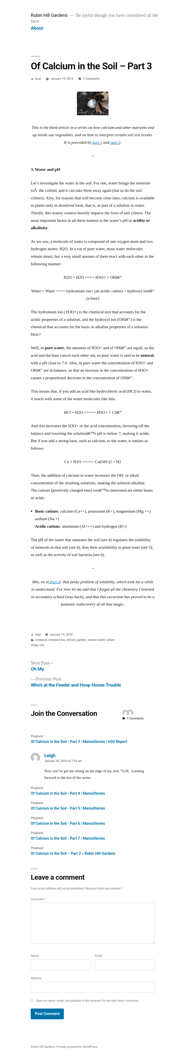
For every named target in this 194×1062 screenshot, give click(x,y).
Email (98, 956)
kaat (38, 78)
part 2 (115, 142)
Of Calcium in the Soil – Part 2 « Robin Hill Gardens (73, 853)
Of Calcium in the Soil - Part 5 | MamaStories (68, 808)
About (37, 28)
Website (36, 978)
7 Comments (91, 78)
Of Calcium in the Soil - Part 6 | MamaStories (68, 823)
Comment (38, 899)
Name (35, 956)
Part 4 (54, 582)
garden (81, 640)
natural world (96, 640)
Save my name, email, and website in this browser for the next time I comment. (87, 1000)
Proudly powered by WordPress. (77, 1047)
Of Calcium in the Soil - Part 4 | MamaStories (68, 793)
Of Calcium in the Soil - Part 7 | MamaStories (68, 838)
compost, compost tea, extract (55, 640)
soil (41, 645)
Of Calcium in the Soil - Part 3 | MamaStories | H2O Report (79, 741)
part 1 (97, 142)
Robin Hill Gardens (49, 15)
